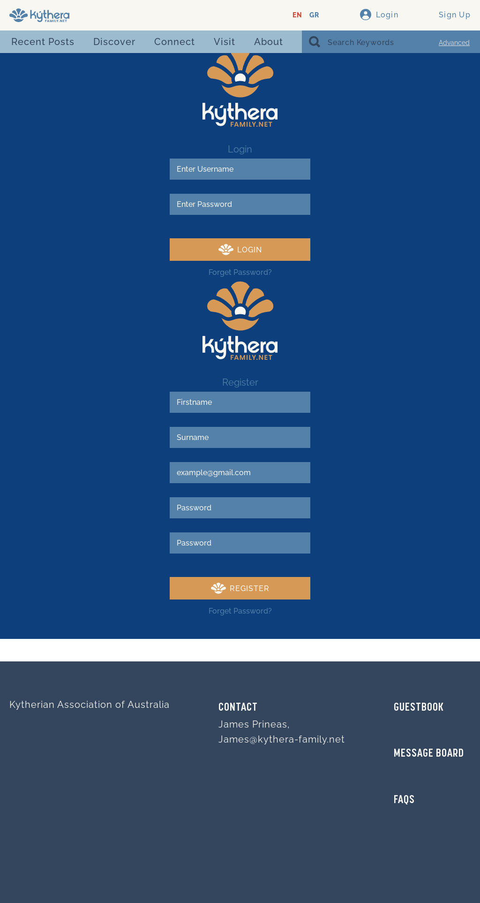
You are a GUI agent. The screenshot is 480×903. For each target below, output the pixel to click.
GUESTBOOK (419, 707)
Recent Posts (43, 41)
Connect (174, 41)
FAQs (404, 800)
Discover (114, 41)
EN (297, 15)
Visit (224, 41)
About (268, 41)
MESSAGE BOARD (429, 753)
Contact (238, 707)
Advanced (454, 42)
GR (314, 15)
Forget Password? (240, 272)
